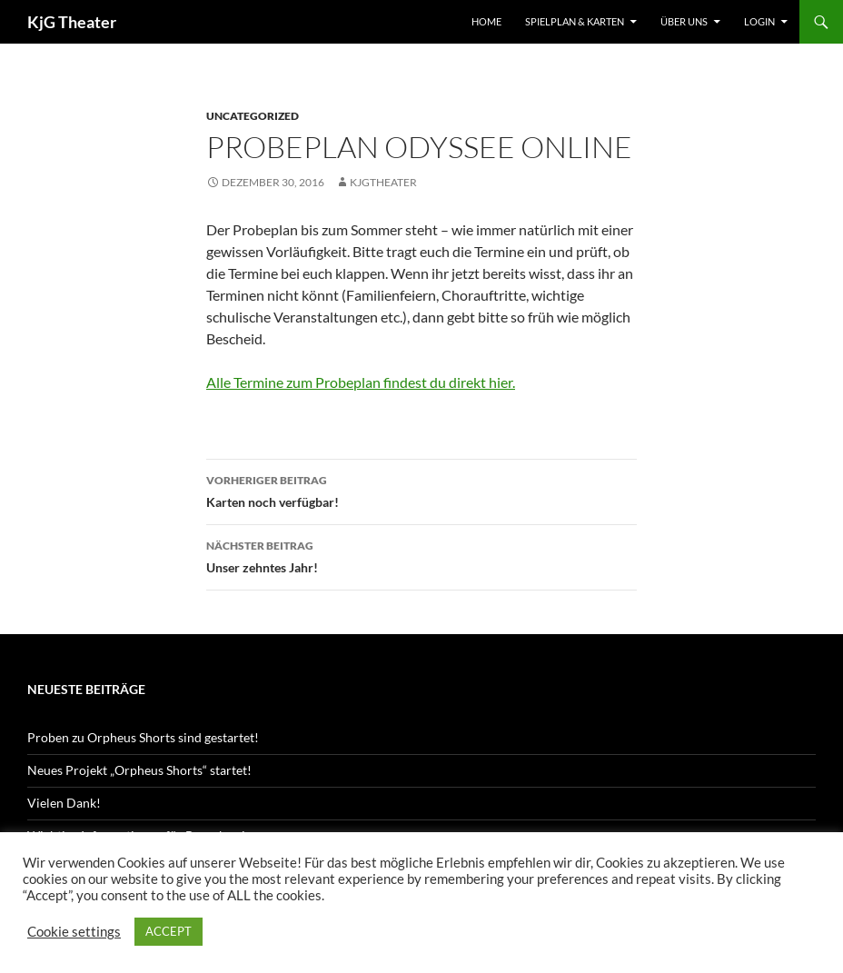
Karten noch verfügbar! (421, 490)
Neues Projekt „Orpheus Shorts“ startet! (139, 770)
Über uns (684, 21)
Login (759, 21)
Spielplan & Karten (574, 21)
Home (486, 21)
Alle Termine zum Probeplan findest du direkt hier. (360, 382)
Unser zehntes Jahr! (421, 555)
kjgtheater (383, 182)
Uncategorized (252, 116)
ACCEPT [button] (168, 931)
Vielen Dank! (64, 802)
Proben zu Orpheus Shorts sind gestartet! (143, 737)
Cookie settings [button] (74, 931)
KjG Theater (71, 22)
